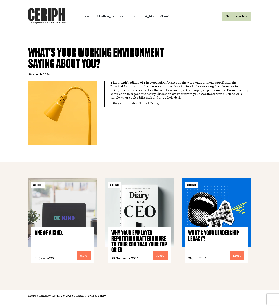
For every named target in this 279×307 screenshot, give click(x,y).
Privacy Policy (97, 295)
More (84, 255)
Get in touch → (237, 16)
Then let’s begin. (150, 103)
